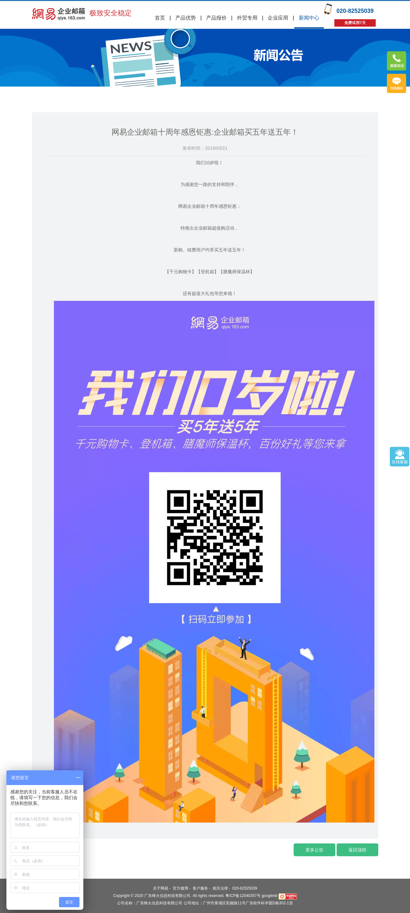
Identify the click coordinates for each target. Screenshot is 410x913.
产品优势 (185, 18)
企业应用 (278, 18)
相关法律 (220, 888)
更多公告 (314, 849)
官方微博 (180, 888)
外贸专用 (247, 18)
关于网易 (160, 888)
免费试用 (396, 83)
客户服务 (200, 888)
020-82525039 (244, 888)
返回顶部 (357, 849)
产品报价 (216, 18)
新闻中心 (309, 18)
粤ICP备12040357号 (242, 895)
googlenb (269, 895)
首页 (160, 18)
